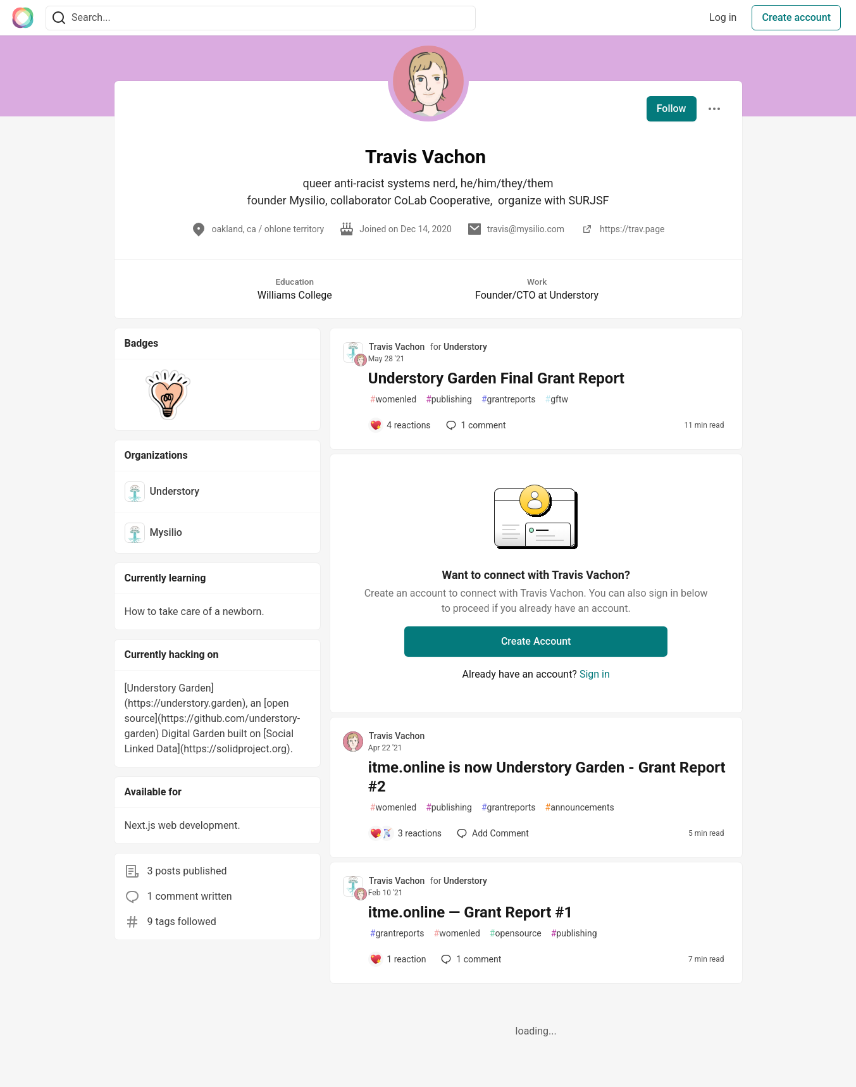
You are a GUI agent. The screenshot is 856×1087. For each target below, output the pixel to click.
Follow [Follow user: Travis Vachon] (671, 108)
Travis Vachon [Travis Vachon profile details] (397, 347)
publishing (449, 399)
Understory (465, 347)
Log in (722, 17)
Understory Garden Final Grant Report (496, 378)
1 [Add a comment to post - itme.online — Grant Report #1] (469, 959)
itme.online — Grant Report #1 (470, 912)
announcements (579, 807)
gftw (556, 399)
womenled (393, 399)
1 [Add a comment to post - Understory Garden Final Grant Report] (475, 425)
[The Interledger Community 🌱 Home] (22, 17)
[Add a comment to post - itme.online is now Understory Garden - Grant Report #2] (405, 833)
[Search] (58, 18)
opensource (516, 933)
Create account (796, 17)
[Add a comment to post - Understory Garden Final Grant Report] (400, 425)
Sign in (595, 674)
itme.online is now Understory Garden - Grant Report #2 (547, 777)
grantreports (508, 399)
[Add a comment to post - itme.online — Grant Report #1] (398, 959)
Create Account (536, 641)
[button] (169, 395)
